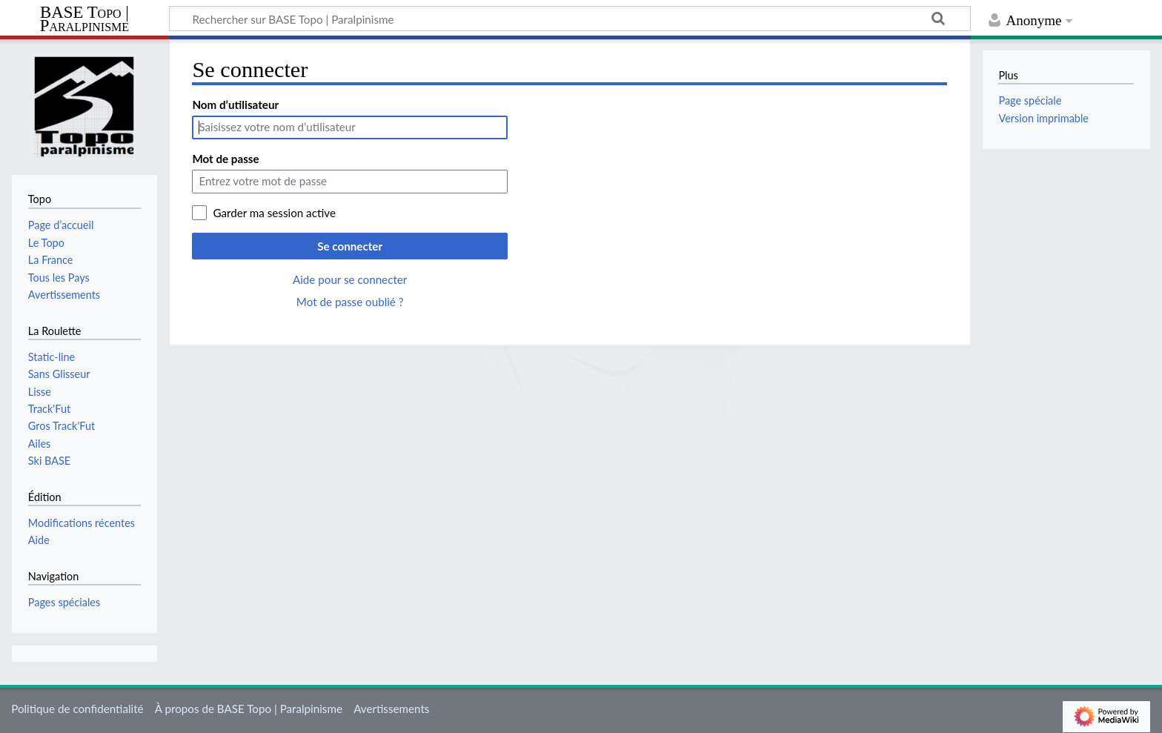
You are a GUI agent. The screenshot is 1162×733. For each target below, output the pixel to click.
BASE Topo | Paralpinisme (84, 19)
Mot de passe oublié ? (350, 301)
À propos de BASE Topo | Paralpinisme (248, 708)
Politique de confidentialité (77, 708)
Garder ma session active (274, 212)
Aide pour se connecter (350, 279)
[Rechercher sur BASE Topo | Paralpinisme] (570, 18)
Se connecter (349, 246)
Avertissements (391, 708)
